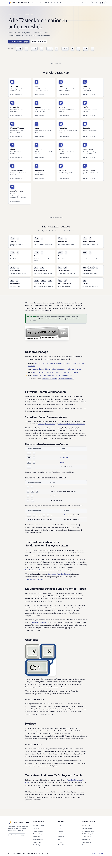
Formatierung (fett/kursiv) (52, 372)
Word (47, 3)
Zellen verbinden (48, 375)
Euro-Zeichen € (86, 842)
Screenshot (36, 836)
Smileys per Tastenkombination (59, 574)
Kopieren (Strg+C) (87, 825)
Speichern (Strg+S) (87, 834)
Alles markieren (68, 515)
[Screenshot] (71, 48)
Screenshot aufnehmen (43, 363)
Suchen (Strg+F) (87, 836)
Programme (74, 3)
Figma (59, 839)
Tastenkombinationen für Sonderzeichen (38, 570)
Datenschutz (100, 853)
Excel (53, 3)
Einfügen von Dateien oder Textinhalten (71, 424)
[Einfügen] (37, 48)
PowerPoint (61, 831)
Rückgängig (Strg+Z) (88, 831)
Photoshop (61, 836)
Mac (41, 3)
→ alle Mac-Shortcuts (73, 369)
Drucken (68, 363)
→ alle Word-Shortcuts (71, 372)
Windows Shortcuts (38, 825)
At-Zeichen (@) (48, 369)
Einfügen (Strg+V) (87, 828)
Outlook (60, 834)
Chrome (60, 842)
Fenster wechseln (38, 831)
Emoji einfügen (86, 839)
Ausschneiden (50, 424)
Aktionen (85, 3)
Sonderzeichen (62, 3)
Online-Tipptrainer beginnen (40, 622)
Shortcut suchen (19, 41)
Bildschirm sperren (57, 363)
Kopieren (41, 424)
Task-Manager (37, 842)
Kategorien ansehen (39, 41)
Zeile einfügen (37, 375)
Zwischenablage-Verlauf (40, 834)
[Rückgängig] (52, 48)
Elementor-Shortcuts (49, 379)
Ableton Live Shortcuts (66, 379)
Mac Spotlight (37, 845)
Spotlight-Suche (59, 369)
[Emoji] (88, 48)
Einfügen (62, 462)
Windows (35, 3)
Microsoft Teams (62, 845)
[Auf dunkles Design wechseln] (106, 2)
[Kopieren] (22, 48)
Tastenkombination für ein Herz (36, 579)
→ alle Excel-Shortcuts (64, 375)
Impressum (92, 853)
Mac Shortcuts (37, 828)
